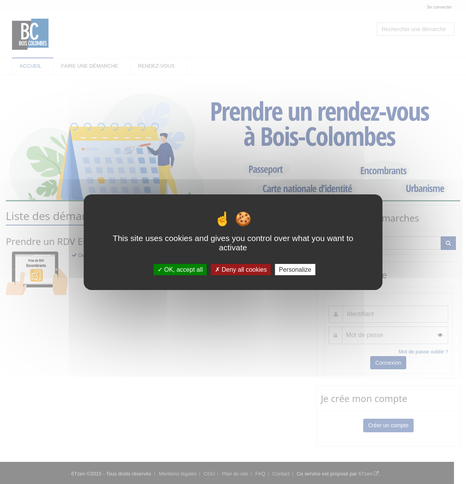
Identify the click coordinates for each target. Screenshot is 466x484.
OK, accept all (180, 269)
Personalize (295, 269)
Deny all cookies (241, 269)
